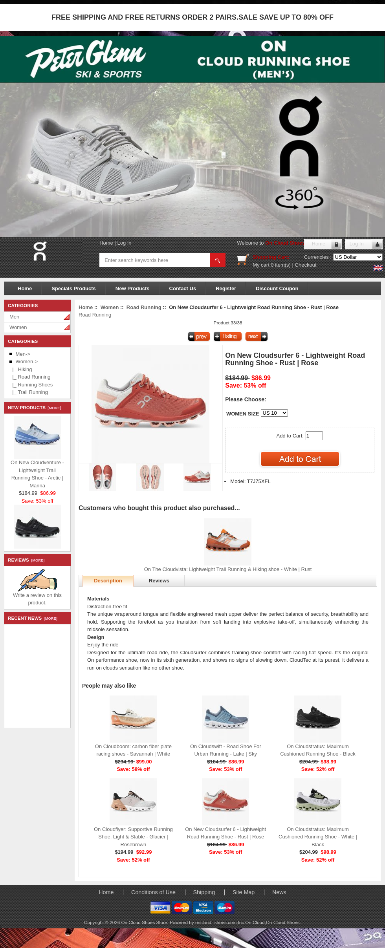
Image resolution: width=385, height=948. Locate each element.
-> (27, 361)
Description (108, 581)
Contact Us (182, 288)
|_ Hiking (20, 369)
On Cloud (254, 922)
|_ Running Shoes (31, 385)
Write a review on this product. (37, 596)
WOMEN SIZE (242, 414)
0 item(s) (281, 265)
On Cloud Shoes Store (292, 243)
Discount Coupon (277, 288)
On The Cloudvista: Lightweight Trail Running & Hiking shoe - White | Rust (228, 569)
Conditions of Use (153, 892)
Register (226, 288)
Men (14, 317)
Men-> (23, 354)
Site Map (244, 892)
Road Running (143, 307)
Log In (124, 243)
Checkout (306, 265)
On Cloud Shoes (283, 922)
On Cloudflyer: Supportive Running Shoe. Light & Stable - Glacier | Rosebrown (133, 836)
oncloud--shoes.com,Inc (220, 922)
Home (106, 243)
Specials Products (73, 288)
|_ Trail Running (28, 392)
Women (18, 327)
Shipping (204, 892)
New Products (133, 288)
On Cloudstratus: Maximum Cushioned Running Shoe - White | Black (318, 836)
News (279, 892)
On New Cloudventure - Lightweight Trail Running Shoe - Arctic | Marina (37, 472)
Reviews (159, 581)
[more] (53, 408)
